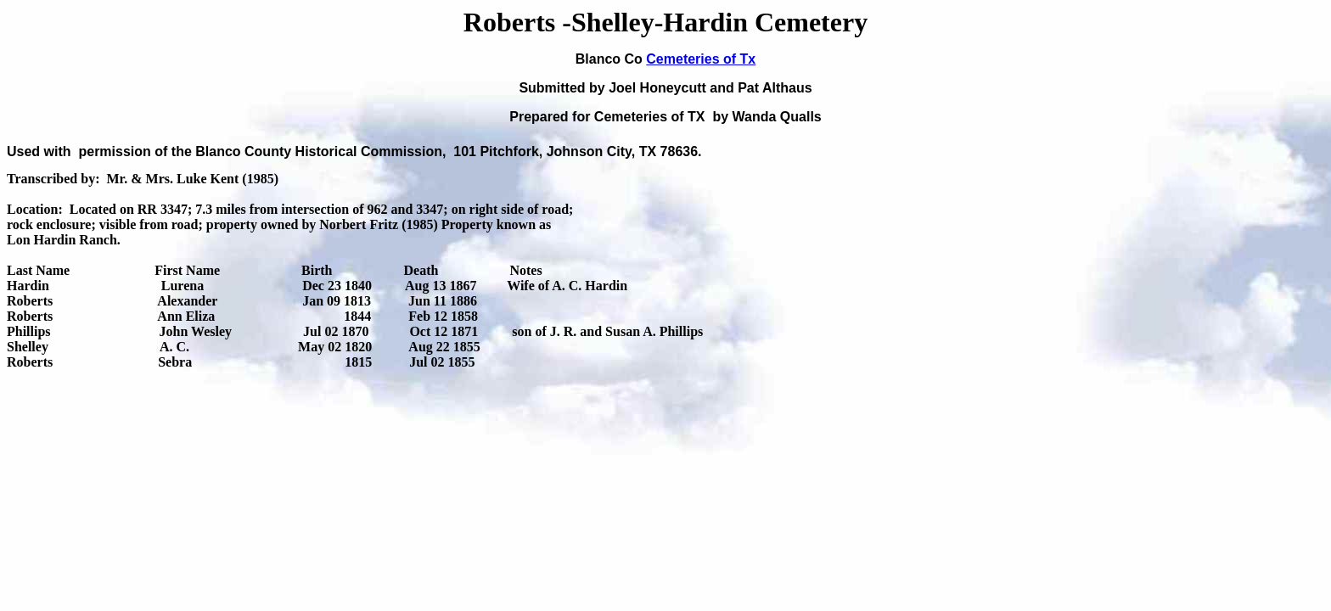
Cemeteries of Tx (700, 59)
